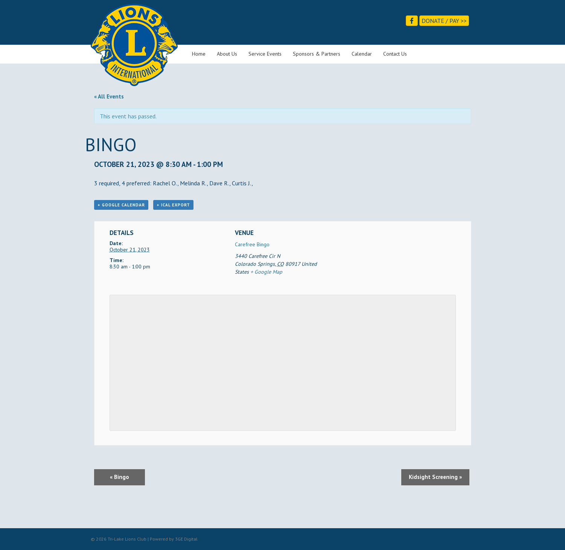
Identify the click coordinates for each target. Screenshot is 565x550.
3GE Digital (186, 539)
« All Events (109, 96)
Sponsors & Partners (316, 53)
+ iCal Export (173, 205)
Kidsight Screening (435, 476)
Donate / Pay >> (444, 20)
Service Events (265, 53)
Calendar (362, 53)
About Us (227, 53)
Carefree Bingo (252, 244)
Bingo (119, 476)
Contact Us (395, 53)
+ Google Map (266, 271)
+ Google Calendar (121, 205)
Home (199, 53)
